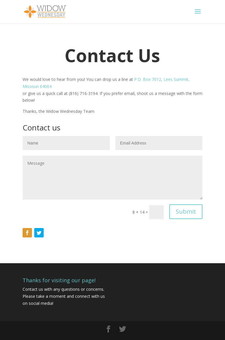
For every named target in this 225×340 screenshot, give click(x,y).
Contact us (33, 289)
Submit (186, 211)
